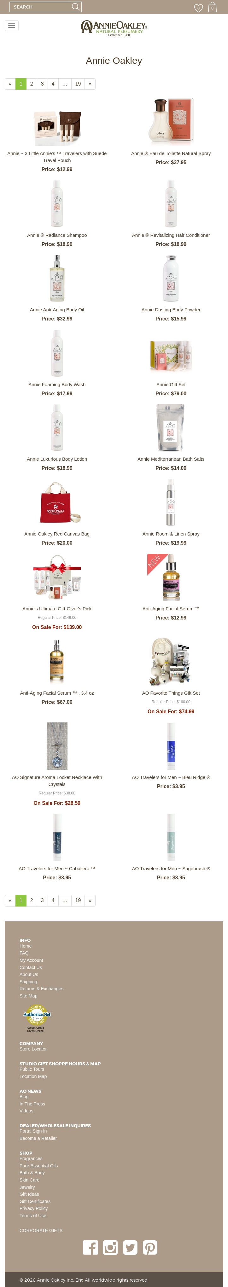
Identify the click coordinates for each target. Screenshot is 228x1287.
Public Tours (32, 1069)
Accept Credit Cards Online (35, 1029)
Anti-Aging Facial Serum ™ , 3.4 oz (57, 693)
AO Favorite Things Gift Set (171, 693)
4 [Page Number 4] (55, 84)
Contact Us (31, 967)
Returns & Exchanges (41, 988)
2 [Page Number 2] (33, 84)
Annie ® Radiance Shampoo (57, 235)
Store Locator (33, 1048)
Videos (26, 1110)
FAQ (24, 952)
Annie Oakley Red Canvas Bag (57, 533)
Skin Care (29, 1179)
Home (26, 946)
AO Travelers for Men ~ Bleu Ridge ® (171, 777)
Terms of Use (33, 1215)
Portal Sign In (33, 1131)
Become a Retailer (38, 1138)
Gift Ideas (29, 1194)
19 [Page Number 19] (80, 84)
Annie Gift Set (171, 384)
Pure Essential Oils (39, 1165)
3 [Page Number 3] (44, 84)
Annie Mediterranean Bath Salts (170, 459)
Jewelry (27, 1187)
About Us (29, 974)
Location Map (33, 1076)
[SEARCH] (40, 7)
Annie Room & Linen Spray (171, 533)
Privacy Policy (34, 1208)
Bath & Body (32, 1172)
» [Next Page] (92, 85)
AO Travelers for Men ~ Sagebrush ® (171, 868)
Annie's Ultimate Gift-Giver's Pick (56, 608)
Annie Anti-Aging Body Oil (57, 309)
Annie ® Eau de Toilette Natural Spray (171, 153)
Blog (24, 1096)
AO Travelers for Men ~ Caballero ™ (57, 868)
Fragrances (31, 1158)
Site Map (29, 995)
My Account (31, 960)
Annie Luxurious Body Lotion (57, 459)
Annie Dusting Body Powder (171, 309)
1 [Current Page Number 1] (23, 85)
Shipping (28, 981)
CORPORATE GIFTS (41, 1230)
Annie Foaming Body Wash (56, 384)
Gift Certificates (35, 1201)
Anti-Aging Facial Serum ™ (171, 608)
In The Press (32, 1103)
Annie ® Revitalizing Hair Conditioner (171, 235)
